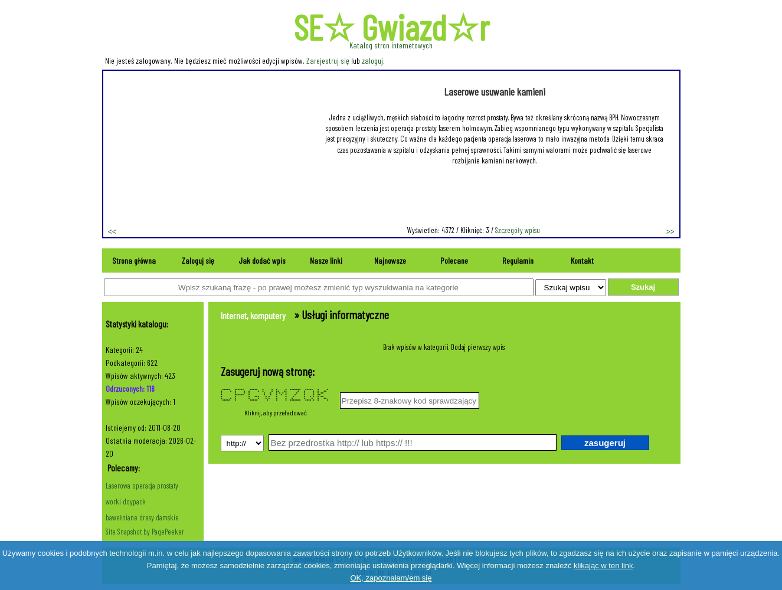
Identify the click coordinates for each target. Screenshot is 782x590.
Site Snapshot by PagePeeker (145, 531)
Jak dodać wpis (262, 260)
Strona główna (134, 260)
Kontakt (582, 260)
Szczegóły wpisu (517, 230)
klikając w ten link (603, 565)
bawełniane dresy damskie (142, 517)
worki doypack (126, 501)
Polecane (454, 260)
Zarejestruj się (327, 60)
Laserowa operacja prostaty (142, 485)
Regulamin (518, 260)
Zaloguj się (198, 260)
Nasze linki (326, 260)
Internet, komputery (253, 315)
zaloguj (372, 60)
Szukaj (643, 287)
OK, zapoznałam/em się (390, 577)
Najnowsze (390, 260)
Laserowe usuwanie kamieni (494, 91)
